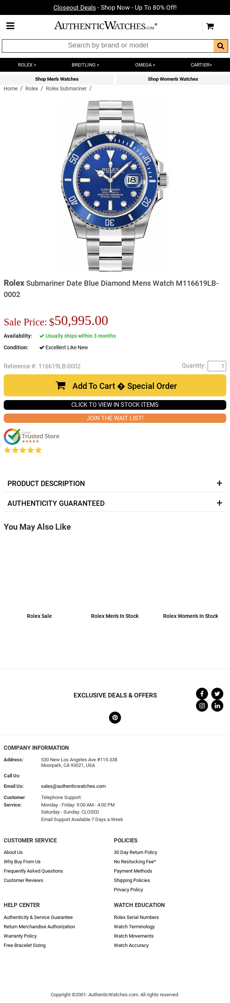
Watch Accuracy (131, 945)
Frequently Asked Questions (33, 871)
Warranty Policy (20, 936)
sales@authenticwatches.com (73, 786)
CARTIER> (201, 65)
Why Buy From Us (22, 861)
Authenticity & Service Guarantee (38, 917)
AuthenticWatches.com (113, 25)
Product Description (46, 484)
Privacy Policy (128, 889)
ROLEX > (27, 65)
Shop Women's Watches (173, 79)
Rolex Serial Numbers (136, 917)
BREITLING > (85, 65)
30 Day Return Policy (135, 852)
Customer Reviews (23, 880)
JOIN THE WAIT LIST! (115, 418)
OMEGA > (145, 65)
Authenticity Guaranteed (56, 503)
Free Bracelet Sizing (25, 945)
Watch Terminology (134, 926)
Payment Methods (133, 871)
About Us (13, 852)
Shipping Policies (132, 880)
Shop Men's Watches (57, 79)
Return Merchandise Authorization (39, 926)
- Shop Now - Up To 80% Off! (115, 7)
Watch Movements (134, 936)
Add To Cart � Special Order (124, 386)
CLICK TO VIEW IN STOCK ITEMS (115, 404)
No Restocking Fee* (135, 861)
